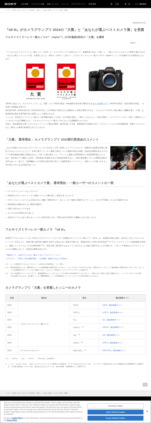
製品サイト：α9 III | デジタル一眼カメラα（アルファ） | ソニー (34, 255)
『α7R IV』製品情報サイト (112, 327)
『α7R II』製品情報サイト (112, 343)
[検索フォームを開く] (111, 4)
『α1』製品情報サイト (110, 320)
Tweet (132, 43)
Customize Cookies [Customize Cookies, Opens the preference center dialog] (115, 406)
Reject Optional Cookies (115, 412)
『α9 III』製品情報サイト (111, 305)
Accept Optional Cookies (115, 418)
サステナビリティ (78, 4)
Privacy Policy (12, 420)
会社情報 (25, 4)
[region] (75, 411)
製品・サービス (53, 4)
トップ (7, 10)
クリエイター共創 (37, 4)
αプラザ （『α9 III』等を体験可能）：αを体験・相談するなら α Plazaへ (37, 259)
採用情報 (92, 4)
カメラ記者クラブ (100, 104)
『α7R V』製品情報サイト (112, 312)
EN (129, 4)
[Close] (147, 411)
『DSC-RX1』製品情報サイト (113, 350)
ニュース (65, 4)
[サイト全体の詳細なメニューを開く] (117, 4)
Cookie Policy (17, 418)
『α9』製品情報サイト (110, 335)
